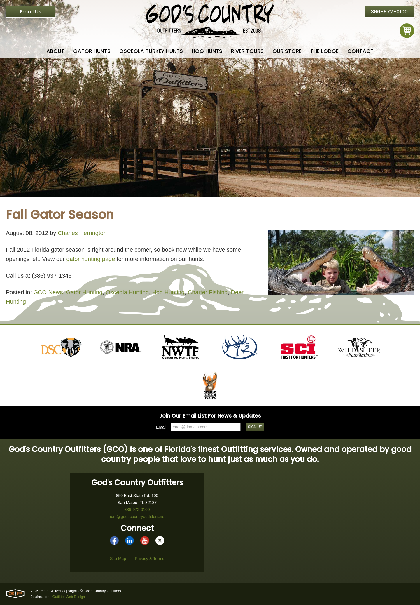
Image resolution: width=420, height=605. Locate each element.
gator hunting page (90, 259)
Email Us (30, 11)
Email (161, 427)
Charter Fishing (208, 292)
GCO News (48, 292)
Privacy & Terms (149, 558)
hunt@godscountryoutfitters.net (137, 516)
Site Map (118, 558)
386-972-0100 (389, 11)
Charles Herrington (82, 233)
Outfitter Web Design (68, 597)
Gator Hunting (84, 292)
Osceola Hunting (127, 292)
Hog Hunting (168, 292)
